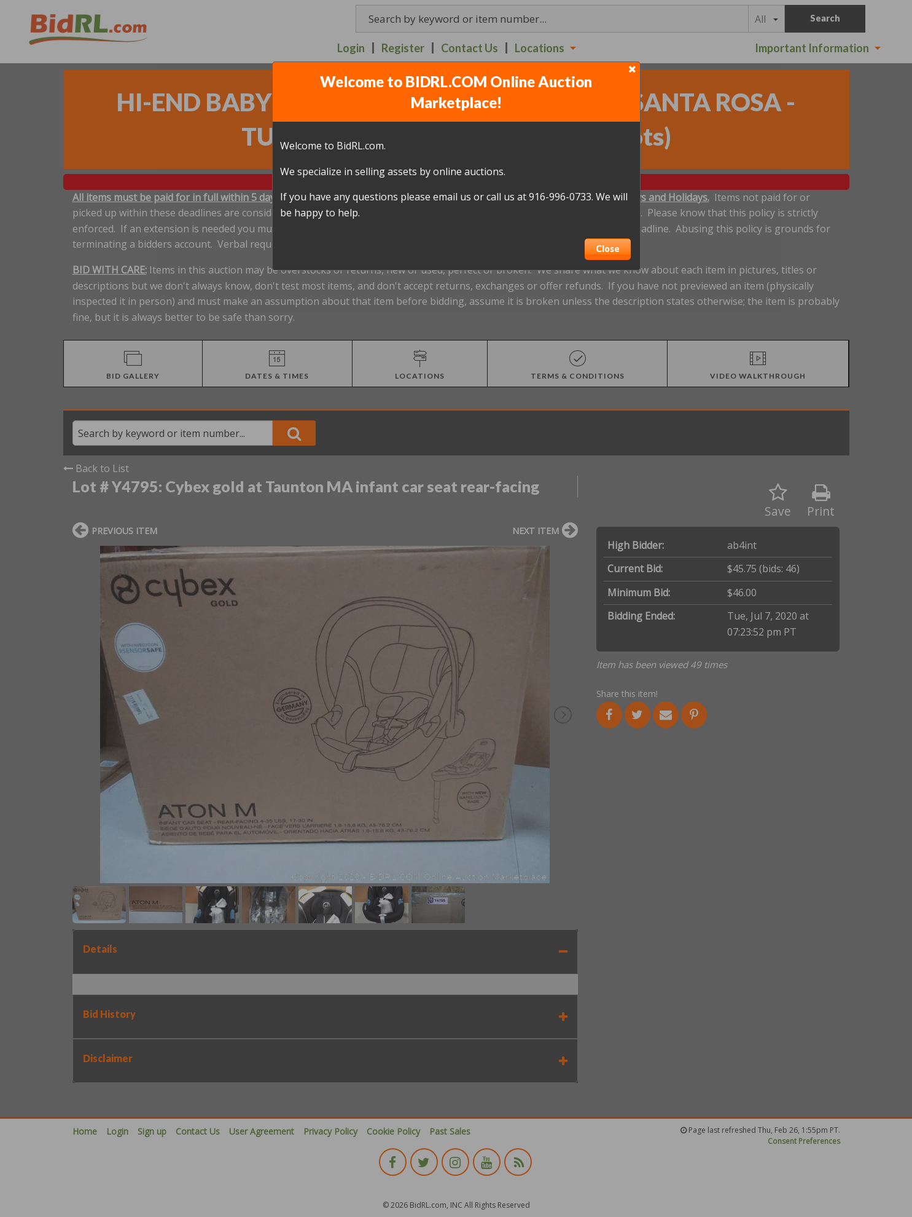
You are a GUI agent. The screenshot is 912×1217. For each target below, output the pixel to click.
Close (608, 248)
